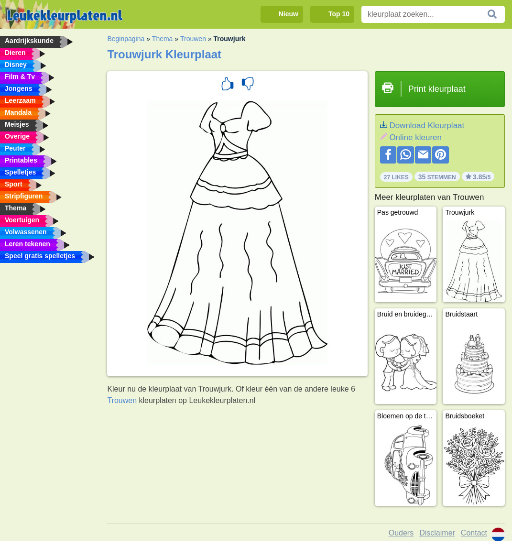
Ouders (401, 533)
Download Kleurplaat (426, 125)
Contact (474, 533)
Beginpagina (125, 39)
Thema (162, 39)
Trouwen (193, 39)
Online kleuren (415, 137)
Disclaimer (437, 533)
